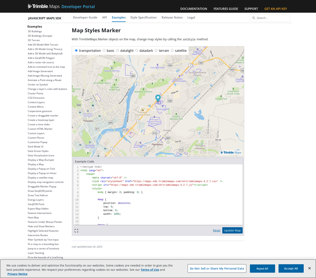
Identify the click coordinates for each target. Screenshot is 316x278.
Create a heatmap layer (41, 120)
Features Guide (226, 9)
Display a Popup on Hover (42, 173)
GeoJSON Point (36, 204)
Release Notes (172, 17)
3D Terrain (34, 40)
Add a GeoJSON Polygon (41, 58)
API (104, 17)
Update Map (232, 230)
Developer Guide (85, 17)
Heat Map (33, 217)
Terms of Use (150, 270)
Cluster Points (35, 93)
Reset (216, 230)
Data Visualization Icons (41, 155)
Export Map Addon (38, 208)
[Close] (309, 268)
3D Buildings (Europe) (40, 35)
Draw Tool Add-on (38, 195)
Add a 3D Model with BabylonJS (45, 53)
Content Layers (36, 102)
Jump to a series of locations (43, 248)
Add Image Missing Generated (45, 75)
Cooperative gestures (40, 111)
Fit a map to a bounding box (43, 244)
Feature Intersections (40, 213)
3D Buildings (35, 31)
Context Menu (36, 106)
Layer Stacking (36, 253)
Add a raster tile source (41, 62)
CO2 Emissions (36, 98)
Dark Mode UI (35, 146)
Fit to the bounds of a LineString (45, 257)
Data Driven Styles (38, 151)
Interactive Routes (38, 235)
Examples (119, 17)
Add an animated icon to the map (46, 66)
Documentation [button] (193, 9)
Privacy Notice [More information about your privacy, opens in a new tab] (17, 274)
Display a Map (36, 164)
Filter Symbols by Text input (43, 239)
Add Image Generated (40, 71)
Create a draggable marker (43, 115)
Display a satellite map (40, 177)
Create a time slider (39, 124)
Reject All (262, 268)
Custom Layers (36, 133)
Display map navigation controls (46, 182)
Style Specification (143, 17)
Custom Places (36, 137)
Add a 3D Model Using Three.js (45, 49)
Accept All (291, 268)
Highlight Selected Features (43, 230)
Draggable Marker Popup (42, 186)
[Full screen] (76, 230)
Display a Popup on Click (41, 168)
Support (251, 9)
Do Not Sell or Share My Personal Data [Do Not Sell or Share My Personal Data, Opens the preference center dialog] (217, 268)
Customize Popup (37, 142)
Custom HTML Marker (40, 129)
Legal (191, 17)
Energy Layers (36, 199)
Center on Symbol (38, 84)
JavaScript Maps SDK (44, 18)
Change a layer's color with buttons (47, 89)
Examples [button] (34, 26)
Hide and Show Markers (41, 226)
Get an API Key (275, 9)
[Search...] (269, 18)
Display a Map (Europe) (41, 160)
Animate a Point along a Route (44, 80)
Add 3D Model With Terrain (43, 44)
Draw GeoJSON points (40, 191)
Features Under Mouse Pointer (45, 222)
